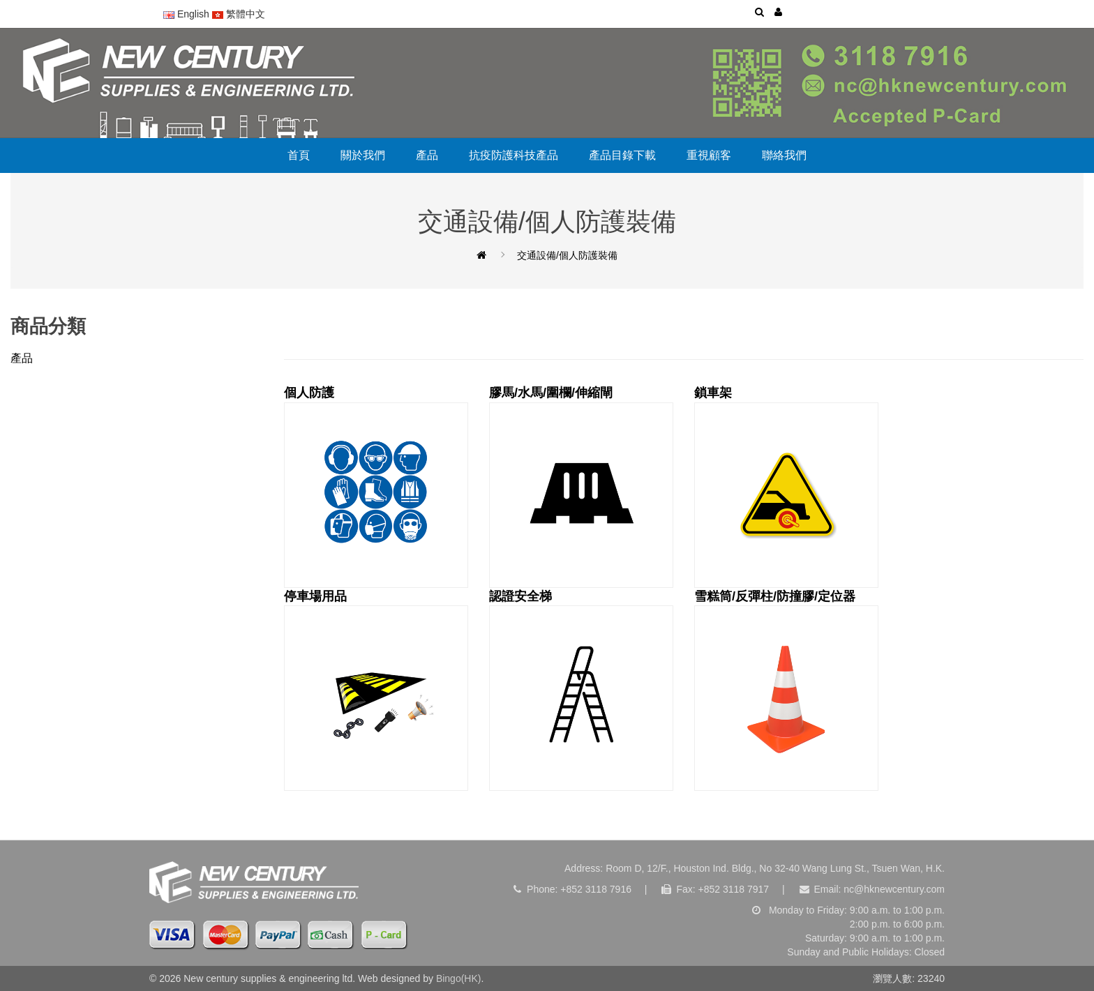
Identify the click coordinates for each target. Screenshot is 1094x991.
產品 (427, 155)
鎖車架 (786, 487)
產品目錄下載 (622, 155)
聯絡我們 (784, 155)
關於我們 (362, 155)
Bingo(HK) (458, 978)
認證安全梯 (581, 690)
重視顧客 (709, 155)
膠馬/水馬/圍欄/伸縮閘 (581, 487)
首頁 (298, 155)
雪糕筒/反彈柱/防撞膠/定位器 (786, 690)
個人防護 (376, 487)
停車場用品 (376, 690)
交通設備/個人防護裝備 (567, 255)
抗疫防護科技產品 (513, 155)
